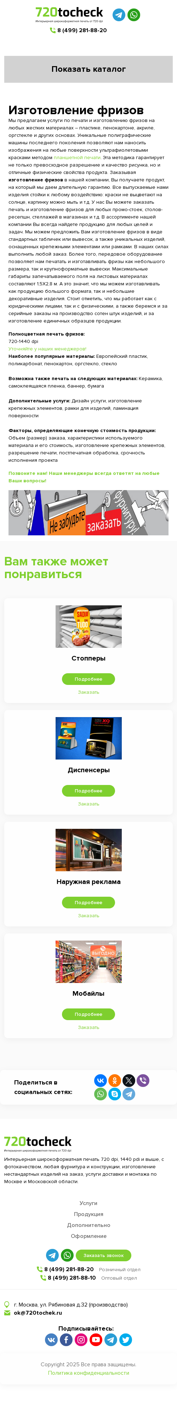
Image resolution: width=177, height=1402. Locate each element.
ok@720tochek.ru (38, 1313)
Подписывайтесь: (86, 1328)
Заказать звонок (104, 1255)
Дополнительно (88, 1225)
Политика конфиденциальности (88, 1373)
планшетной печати (77, 158)
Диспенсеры (89, 770)
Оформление (89, 1236)
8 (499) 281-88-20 (82, 30)
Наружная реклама (89, 882)
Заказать (88, 692)
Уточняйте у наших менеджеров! (47, 349)
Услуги (88, 1203)
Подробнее (88, 679)
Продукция (88, 1214)
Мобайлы (88, 993)
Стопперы (88, 658)
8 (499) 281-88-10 (72, 1277)
